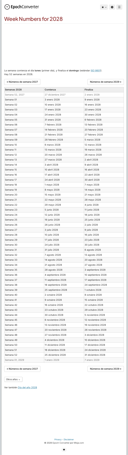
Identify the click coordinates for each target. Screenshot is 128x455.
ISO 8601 (96, 70)
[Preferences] (112, 7)
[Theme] (104, 7)
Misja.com (79, 443)
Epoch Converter (61, 443)
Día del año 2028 (27, 387)
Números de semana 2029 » (105, 81)
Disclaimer (69, 439)
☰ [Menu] (119, 7)
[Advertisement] (64, 45)
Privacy (58, 439)
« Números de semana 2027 (22, 81)
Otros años (13, 379)
